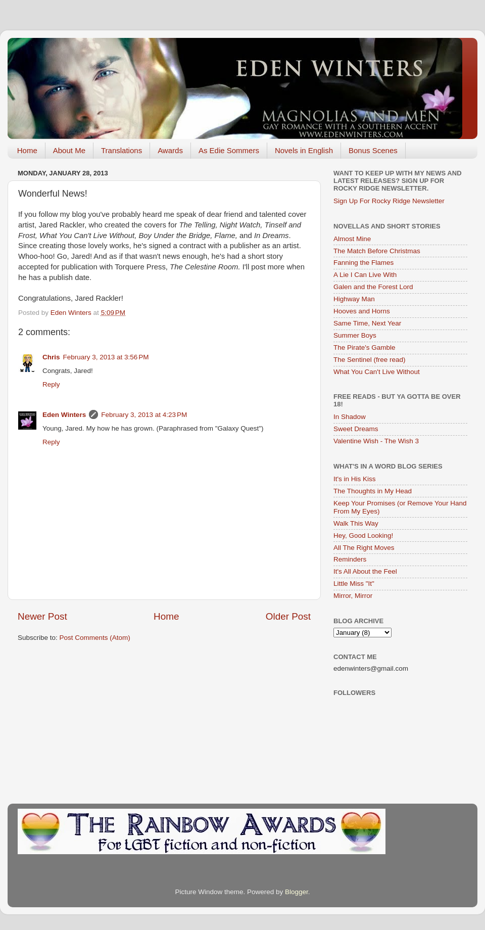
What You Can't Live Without (376, 372)
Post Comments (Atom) (95, 637)
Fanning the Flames (363, 262)
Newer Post (42, 616)
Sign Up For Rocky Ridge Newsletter (389, 201)
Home (27, 150)
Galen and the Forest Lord (373, 287)
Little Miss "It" (353, 583)
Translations (121, 150)
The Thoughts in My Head (372, 491)
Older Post (288, 616)
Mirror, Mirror (352, 595)
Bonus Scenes (373, 150)
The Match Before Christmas (376, 251)
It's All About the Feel (365, 571)
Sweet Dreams (355, 429)
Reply (51, 384)
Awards (170, 150)
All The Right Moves (364, 547)
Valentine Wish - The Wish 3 (376, 441)
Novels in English (304, 150)
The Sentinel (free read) (369, 359)
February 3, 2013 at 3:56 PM (106, 357)
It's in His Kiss (354, 479)
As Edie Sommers (229, 150)
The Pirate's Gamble (364, 347)
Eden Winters (64, 414)
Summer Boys (354, 335)
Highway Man (354, 299)
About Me (69, 150)
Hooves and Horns (361, 311)
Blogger (296, 892)
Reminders (349, 559)
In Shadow (349, 417)
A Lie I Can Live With (365, 274)
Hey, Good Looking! (363, 535)
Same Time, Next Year (367, 323)
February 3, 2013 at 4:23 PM (144, 414)
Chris (51, 357)
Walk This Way (355, 523)
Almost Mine (352, 239)
